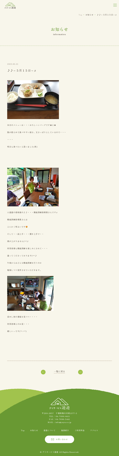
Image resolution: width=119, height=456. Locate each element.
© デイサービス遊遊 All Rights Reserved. (59, 451)
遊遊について (50, 430)
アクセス (94, 430)
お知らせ (34, 430)
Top (23, 430)
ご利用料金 (79, 430)
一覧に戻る (59, 371)
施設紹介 (65, 430)
